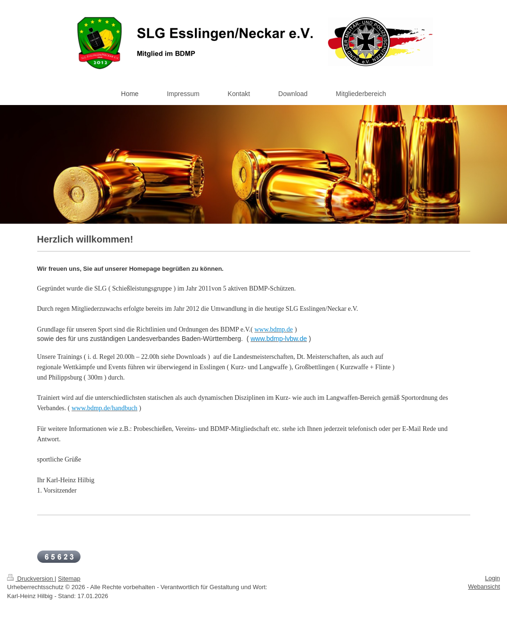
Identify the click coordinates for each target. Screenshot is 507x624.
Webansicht (484, 586)
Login (492, 578)
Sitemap (69, 578)
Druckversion (31, 578)
